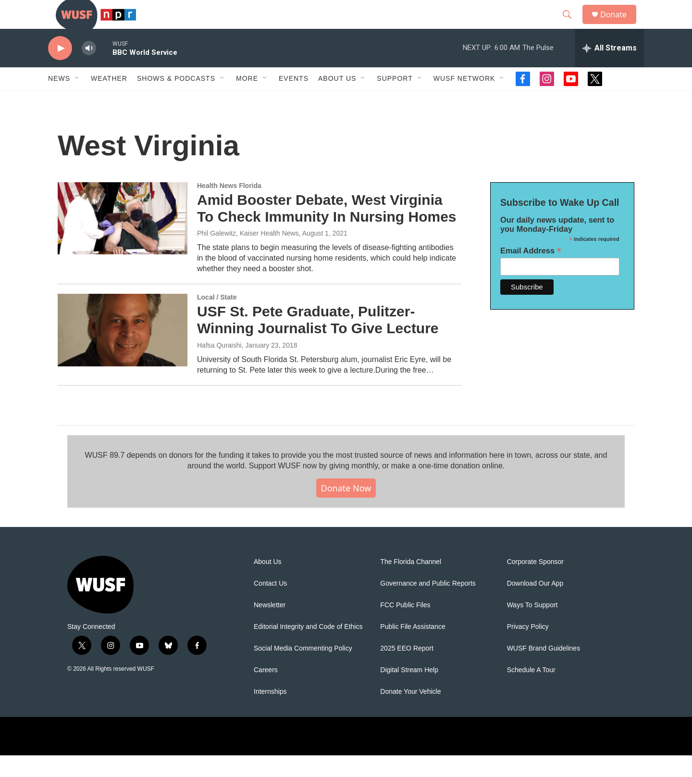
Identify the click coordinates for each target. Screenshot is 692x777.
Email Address (530, 272)
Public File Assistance (412, 648)
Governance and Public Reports (427, 605)
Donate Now (346, 509)
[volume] (89, 70)
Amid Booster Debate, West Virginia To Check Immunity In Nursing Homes (327, 229)
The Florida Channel (410, 583)
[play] (60, 69)
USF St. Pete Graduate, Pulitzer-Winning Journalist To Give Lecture (318, 341)
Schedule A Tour (531, 691)
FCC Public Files (405, 626)
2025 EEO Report (406, 670)
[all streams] (609, 69)
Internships (270, 713)
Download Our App (535, 605)
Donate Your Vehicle (410, 713)
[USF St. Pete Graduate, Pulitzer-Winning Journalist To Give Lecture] (122, 351)
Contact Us (270, 605)
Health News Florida (229, 207)
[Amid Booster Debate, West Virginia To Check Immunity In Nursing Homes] (122, 240)
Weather (109, 100)
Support (394, 100)
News (59, 100)
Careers (266, 691)
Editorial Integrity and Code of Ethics (308, 648)
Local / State (216, 319)
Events (294, 100)
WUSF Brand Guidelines (544, 670)
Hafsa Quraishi (219, 367)
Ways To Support (532, 626)
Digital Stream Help (409, 691)
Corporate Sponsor (535, 583)
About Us (268, 583)
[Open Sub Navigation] (77, 100)
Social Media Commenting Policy (303, 670)
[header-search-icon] (571, 25)
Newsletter (269, 626)
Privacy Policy (528, 648)
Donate (619, 25)
